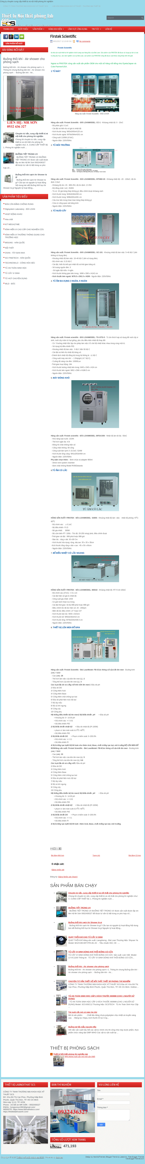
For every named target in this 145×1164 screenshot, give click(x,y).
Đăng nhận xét (58, 870)
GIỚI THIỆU (23, 29)
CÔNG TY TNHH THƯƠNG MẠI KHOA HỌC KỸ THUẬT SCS (25, 6)
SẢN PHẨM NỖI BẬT (14, 44)
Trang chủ (96, 855)
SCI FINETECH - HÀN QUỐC (18, 258)
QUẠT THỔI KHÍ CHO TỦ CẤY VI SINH (85, 937)
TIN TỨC (97, 28)
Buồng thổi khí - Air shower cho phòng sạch (24, 60)
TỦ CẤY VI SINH (12, 273)
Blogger (59, 1157)
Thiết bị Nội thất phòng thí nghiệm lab (70, 1054)
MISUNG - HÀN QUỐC (15, 242)
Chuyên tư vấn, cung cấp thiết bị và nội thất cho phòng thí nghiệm (98, 893)
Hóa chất (9, 219)
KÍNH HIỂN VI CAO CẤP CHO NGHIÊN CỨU (24, 229)
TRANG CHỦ (8, 29)
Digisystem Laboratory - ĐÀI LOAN (20, 209)
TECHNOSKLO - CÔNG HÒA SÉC (20, 263)
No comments (84, 41)
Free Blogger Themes (136, 1157)
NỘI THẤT (9, 248)
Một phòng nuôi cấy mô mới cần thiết (80, 1057)
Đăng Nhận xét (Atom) (67, 877)
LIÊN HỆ (108, 29)
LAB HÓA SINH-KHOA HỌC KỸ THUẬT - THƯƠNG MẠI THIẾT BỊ (76, 6)
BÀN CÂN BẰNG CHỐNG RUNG (19, 204)
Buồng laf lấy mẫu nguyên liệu (82, 1027)
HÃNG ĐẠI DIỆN (57, 28)
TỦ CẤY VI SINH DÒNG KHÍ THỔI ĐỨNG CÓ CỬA (90, 952)
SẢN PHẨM (39, 28)
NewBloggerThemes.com (135, 1158)
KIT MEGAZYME (12, 224)
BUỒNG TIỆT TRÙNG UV (26, 154)
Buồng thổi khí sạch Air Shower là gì (85, 922)
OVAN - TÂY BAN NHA (15, 253)
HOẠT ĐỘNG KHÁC (14, 214)
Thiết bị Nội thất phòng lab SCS (27, 18)
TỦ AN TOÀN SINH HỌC (16, 268)
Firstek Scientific (63, 36)
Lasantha (123, 1157)
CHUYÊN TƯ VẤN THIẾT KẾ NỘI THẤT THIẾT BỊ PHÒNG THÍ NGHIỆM (99, 981)
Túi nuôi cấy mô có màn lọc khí (82, 1012)
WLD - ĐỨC (10, 284)
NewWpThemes (99, 1157)
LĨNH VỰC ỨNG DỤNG (77, 29)
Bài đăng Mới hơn (57, 855)
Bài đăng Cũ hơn (135, 855)
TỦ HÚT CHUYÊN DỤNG (16, 278)
